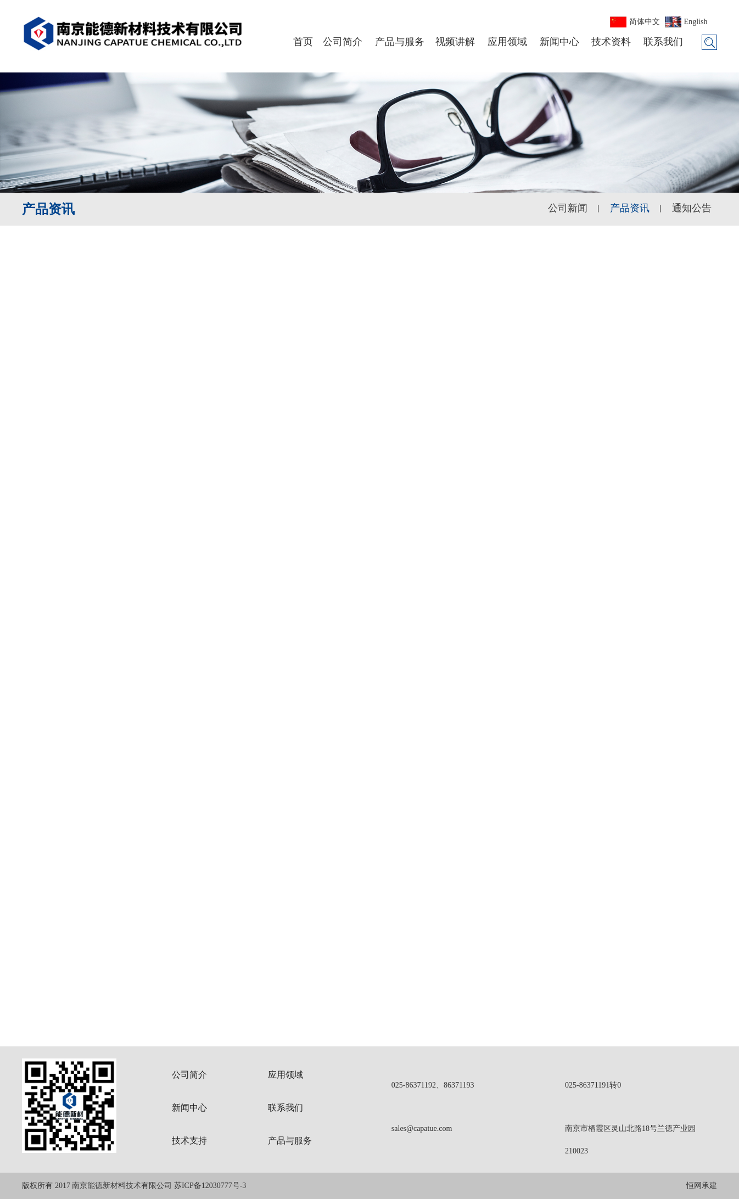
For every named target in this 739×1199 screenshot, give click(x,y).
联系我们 (663, 41)
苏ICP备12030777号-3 (210, 1185)
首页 (303, 41)
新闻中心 (559, 41)
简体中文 (644, 22)
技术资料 (611, 41)
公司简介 (342, 41)
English (696, 22)
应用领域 (507, 41)
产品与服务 (399, 41)
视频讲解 (455, 41)
